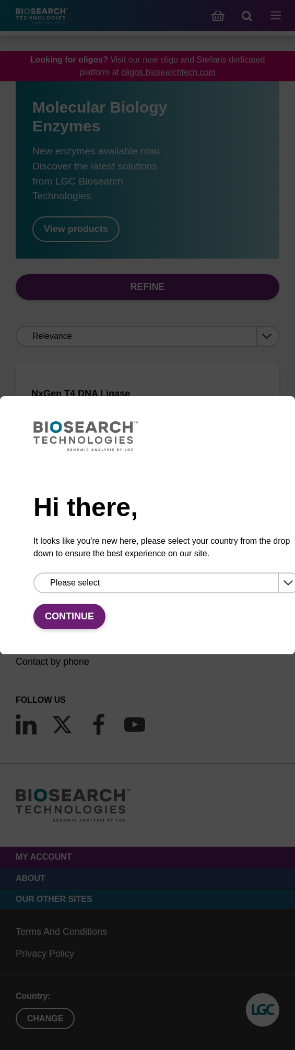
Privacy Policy (45, 953)
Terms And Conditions (61, 931)
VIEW (147, 487)
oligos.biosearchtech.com (168, 72)
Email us (34, 639)
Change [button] (45, 1018)
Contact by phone (52, 661)
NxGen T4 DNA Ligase (80, 393)
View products (76, 229)
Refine (147, 287)
